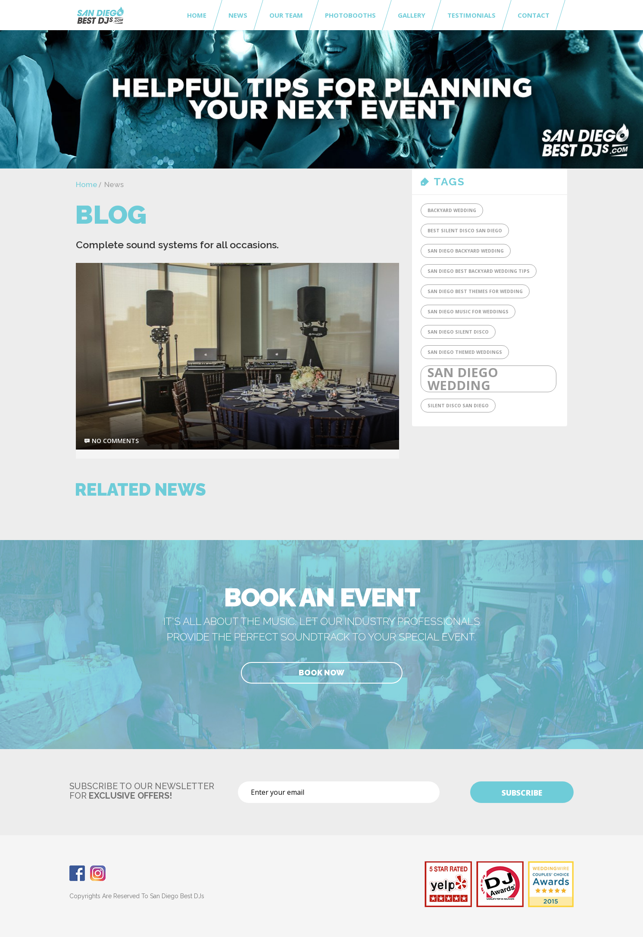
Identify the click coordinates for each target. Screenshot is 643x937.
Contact (533, 15)
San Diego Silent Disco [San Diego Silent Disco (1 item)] (458, 332)
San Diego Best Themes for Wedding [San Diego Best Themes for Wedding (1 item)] (475, 291)
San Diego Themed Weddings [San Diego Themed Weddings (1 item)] (465, 352)
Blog (111, 215)
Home (196, 15)
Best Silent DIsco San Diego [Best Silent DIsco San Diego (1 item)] (465, 231)
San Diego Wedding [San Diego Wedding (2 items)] (463, 378)
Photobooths (350, 15)
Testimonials (471, 15)
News (237, 15)
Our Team (286, 15)
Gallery (411, 15)
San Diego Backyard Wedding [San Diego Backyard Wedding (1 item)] (466, 251)
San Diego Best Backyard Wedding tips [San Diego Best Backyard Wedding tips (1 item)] (479, 271)
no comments (115, 441)
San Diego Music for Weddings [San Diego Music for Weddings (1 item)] (468, 312)
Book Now (321, 672)
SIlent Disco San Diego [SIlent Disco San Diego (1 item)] (458, 406)
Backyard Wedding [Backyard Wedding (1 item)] (452, 210)
